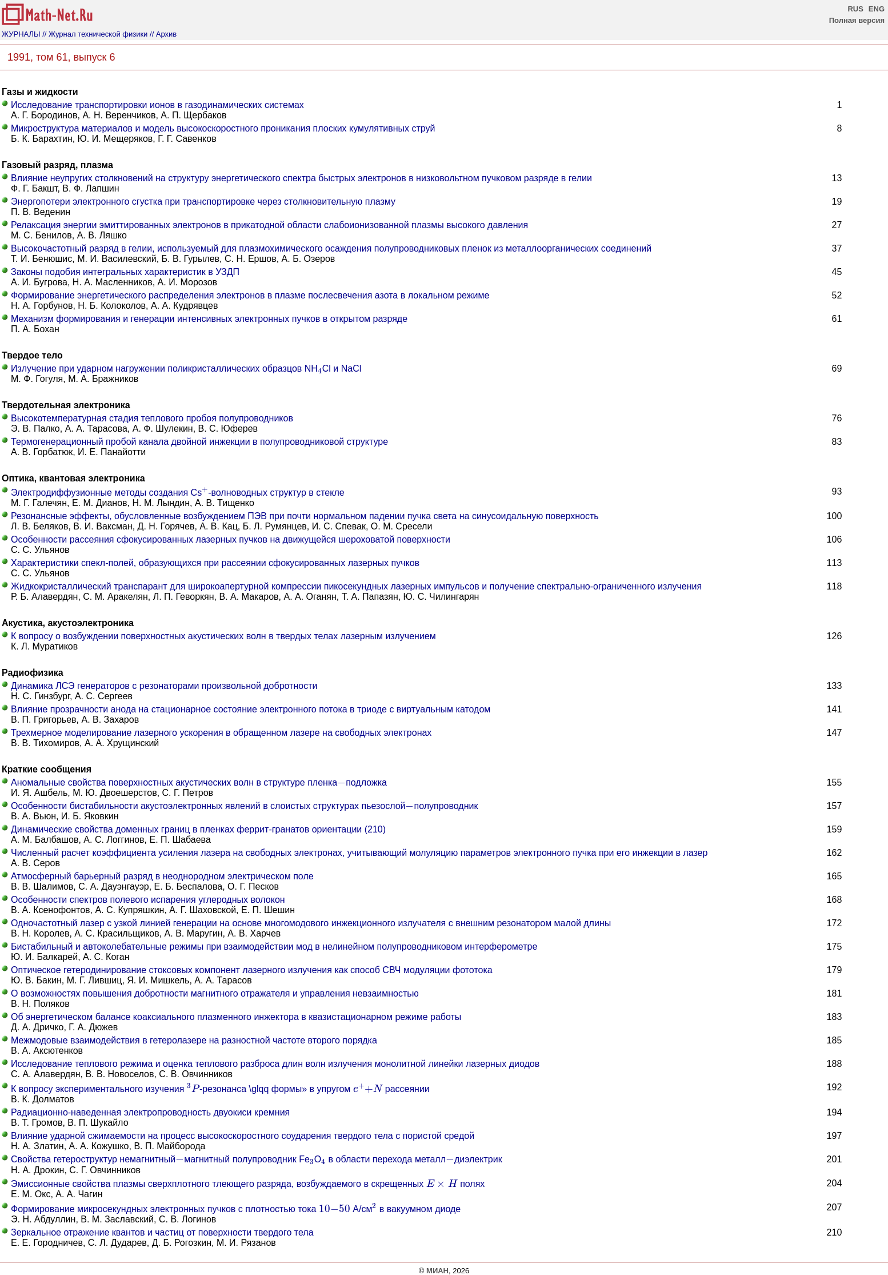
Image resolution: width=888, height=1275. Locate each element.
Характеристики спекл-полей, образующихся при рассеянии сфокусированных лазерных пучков (215, 563)
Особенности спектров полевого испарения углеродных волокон (148, 900)
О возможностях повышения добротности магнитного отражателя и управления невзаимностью (215, 993)
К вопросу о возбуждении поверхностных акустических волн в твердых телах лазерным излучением (223, 636)
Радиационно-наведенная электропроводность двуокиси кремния (150, 1112)
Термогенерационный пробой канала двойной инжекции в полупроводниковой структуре (199, 442)
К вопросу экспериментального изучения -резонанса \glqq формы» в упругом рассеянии (220, 1089)
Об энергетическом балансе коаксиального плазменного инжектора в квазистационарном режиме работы (236, 1017)
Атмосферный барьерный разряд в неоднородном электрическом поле (162, 876)
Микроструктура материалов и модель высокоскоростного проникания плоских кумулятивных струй (223, 128)
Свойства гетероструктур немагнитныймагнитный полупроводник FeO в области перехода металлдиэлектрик (256, 1159)
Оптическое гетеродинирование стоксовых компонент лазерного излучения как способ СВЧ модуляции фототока (252, 970)
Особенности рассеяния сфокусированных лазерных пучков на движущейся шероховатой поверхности (230, 539)
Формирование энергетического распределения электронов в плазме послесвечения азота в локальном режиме (250, 295)
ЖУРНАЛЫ (21, 34)
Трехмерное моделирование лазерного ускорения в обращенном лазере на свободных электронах (221, 733)
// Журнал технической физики (94, 34)
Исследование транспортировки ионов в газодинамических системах (157, 105)
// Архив (163, 34)
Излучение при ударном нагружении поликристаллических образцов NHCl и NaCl (186, 368)
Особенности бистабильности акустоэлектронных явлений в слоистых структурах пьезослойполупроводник (244, 806)
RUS (855, 9)
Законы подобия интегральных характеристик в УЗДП (125, 272)
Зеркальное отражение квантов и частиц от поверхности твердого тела (162, 1232)
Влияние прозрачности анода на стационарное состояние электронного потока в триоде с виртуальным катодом (250, 709)
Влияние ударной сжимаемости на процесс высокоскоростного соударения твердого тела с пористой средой (242, 1136)
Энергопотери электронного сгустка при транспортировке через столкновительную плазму (203, 201)
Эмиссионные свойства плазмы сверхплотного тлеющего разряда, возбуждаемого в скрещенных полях (248, 1184)
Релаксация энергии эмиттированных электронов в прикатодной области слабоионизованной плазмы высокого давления (269, 225)
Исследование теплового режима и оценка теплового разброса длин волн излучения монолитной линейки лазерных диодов (275, 1064)
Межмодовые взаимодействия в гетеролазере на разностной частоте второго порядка (194, 1040)
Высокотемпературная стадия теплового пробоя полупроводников (152, 418)
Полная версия (857, 20)
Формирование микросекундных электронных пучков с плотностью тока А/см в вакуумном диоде (236, 1209)
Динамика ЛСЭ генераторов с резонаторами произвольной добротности (164, 686)
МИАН (437, 1270)
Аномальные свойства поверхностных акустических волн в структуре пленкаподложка (199, 782)
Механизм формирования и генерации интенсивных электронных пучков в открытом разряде (209, 319)
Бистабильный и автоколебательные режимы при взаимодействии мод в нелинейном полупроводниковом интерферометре (274, 946)
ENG (877, 9)
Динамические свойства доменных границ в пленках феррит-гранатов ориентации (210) (198, 829)
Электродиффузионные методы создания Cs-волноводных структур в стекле (178, 492)
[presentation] (320, 371)
